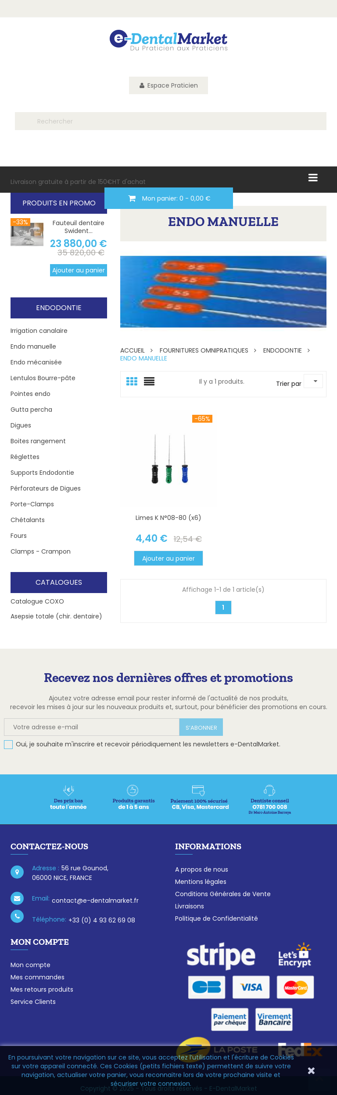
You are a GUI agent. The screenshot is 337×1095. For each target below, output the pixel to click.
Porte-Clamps (32, 504)
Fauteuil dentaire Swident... (78, 227)
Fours (19, 535)
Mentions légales (200, 882)
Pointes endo (30, 393)
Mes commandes (38, 977)
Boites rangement (38, 441)
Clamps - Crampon (41, 551)
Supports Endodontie (42, 472)
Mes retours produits (42, 989)
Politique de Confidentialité (216, 918)
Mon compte (30, 965)
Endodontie (59, 308)
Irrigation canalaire (39, 330)
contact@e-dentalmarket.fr (95, 900)
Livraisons (189, 906)
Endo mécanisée (36, 362)
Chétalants (28, 520)
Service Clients (33, 1002)
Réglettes (25, 456)
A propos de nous (201, 869)
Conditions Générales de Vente (223, 894)
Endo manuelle (33, 346)
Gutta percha (31, 409)
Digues (21, 425)
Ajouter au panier (78, 270)
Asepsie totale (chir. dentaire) (56, 616)
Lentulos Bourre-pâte (43, 378)
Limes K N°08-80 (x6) (168, 517)
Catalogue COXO (37, 601)
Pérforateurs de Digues (46, 488)
